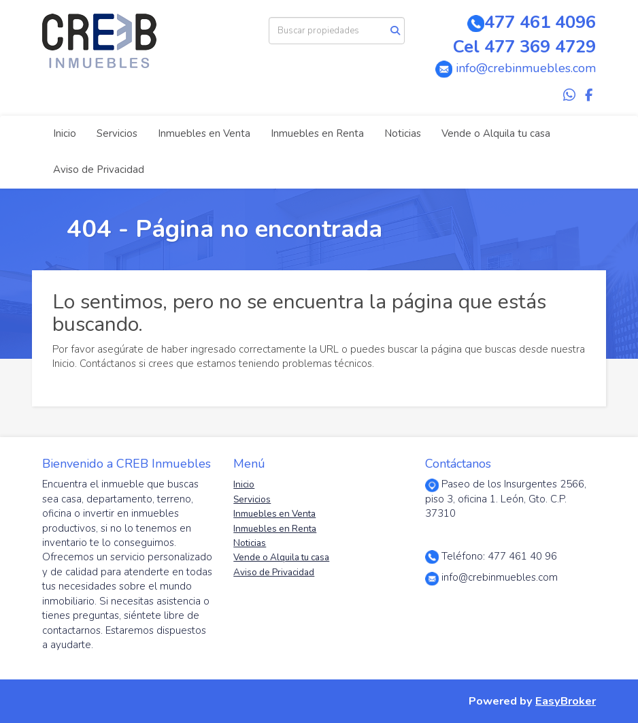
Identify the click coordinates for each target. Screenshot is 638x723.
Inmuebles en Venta (204, 133)
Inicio (64, 133)
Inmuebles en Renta (317, 133)
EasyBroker (565, 701)
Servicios (117, 133)
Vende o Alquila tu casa (495, 133)
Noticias (402, 133)
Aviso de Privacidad (98, 169)
